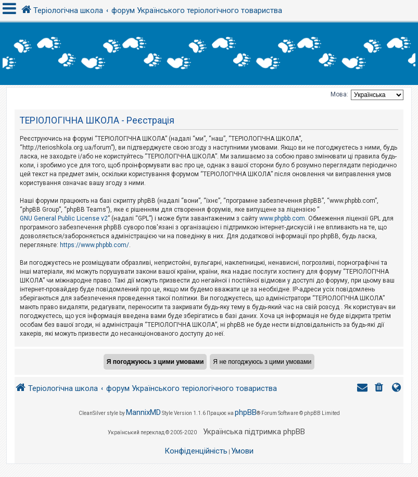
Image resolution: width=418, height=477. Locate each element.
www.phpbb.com (282, 218)
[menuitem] (380, 388)
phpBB (246, 412)
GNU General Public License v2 (64, 218)
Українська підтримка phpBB (254, 431)
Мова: (339, 94)
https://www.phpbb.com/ (94, 245)
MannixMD (143, 412)
